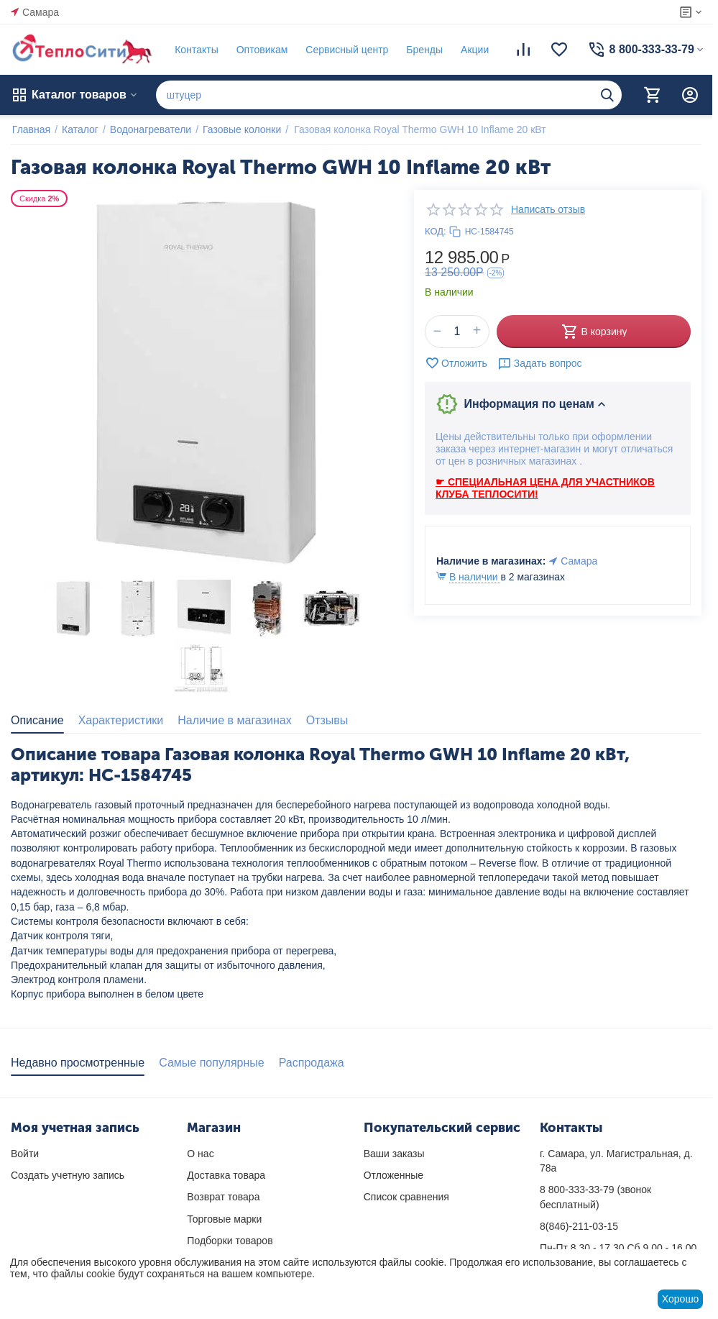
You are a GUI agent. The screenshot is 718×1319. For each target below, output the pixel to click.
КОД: (435, 231)
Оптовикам (261, 49)
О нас (200, 1153)
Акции (473, 49)
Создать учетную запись (67, 1175)
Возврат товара (223, 1196)
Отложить (456, 363)
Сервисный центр (345, 49)
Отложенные (393, 1175)
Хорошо (680, 1299)
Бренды (423, 49)
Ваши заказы (394, 1153)
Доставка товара (226, 1175)
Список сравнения (406, 1196)
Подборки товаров (229, 1240)
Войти (25, 1153)
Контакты (194, 49)
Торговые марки (224, 1219)
